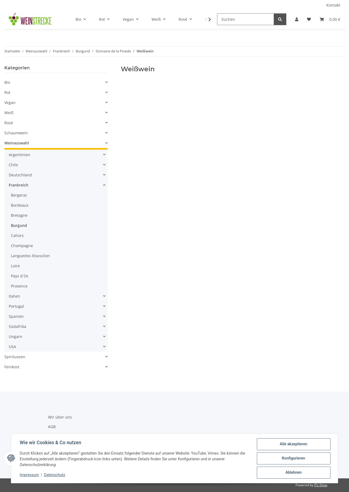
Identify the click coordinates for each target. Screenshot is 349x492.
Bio (7, 82)
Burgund (19, 225)
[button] (297, 19)
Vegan (10, 102)
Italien (14, 296)
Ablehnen (293, 472)
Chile (13, 164)
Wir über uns (60, 417)
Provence (19, 286)
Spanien (16, 316)
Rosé (8, 122)
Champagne (22, 245)
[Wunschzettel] (309, 19)
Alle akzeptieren (293, 444)
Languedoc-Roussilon (30, 255)
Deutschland (20, 174)
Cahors (17, 235)
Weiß (9, 112)
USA (12, 346)
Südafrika (17, 326)
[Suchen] (245, 19)
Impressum (29, 475)
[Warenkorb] (330, 19)
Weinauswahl (16, 143)
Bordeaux (19, 205)
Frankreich (18, 185)
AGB (52, 426)
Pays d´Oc (20, 275)
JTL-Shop (320, 485)
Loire (15, 265)
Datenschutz (54, 475)
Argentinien (19, 154)
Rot (7, 92)
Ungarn (15, 336)
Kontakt (333, 5)
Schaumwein (16, 132)
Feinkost (11, 366)
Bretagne (19, 215)
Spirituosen (14, 356)
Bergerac (19, 195)
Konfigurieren (293, 458)
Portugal (16, 306)
